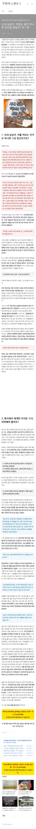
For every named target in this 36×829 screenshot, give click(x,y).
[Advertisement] (18, 393)
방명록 (10, 11)
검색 (27, 3)
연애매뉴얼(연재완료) (10, 740)
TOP (32, 824)
